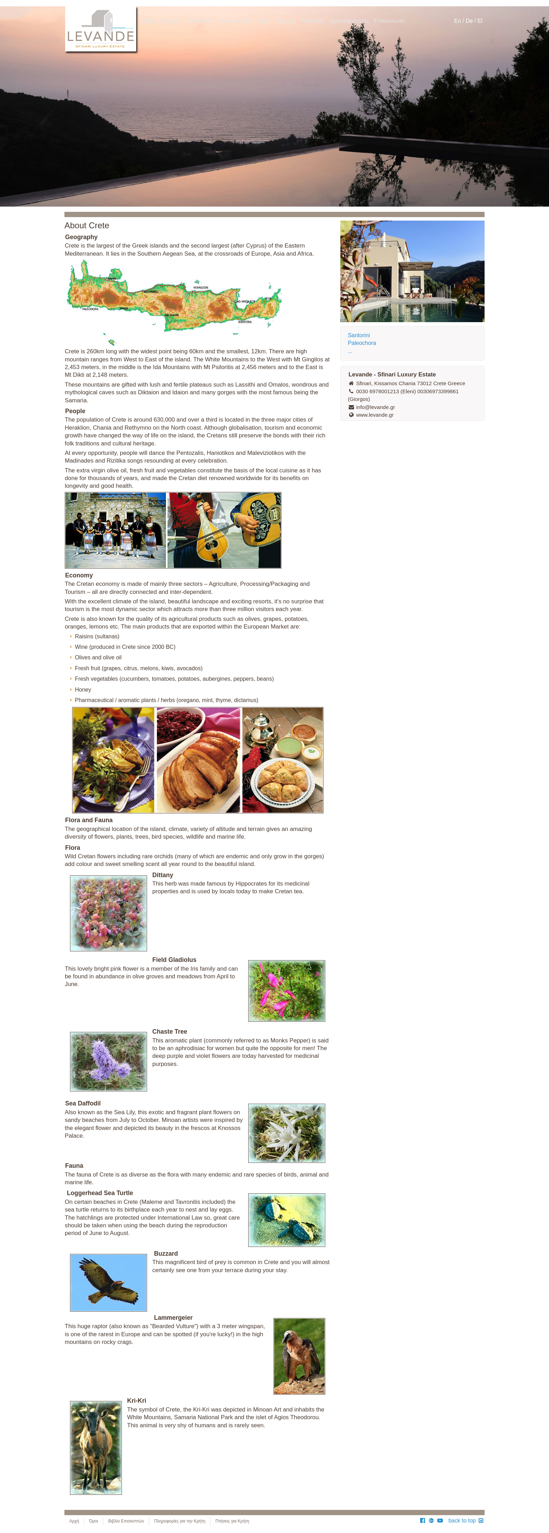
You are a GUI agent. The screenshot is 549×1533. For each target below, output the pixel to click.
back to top (467, 1521)
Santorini (359, 335)
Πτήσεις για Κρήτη (232, 1521)
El (480, 21)
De (469, 21)
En (457, 21)
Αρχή (74, 1521)
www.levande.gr (371, 415)
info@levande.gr (371, 407)
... (350, 351)
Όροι (93, 1521)
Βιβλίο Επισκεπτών (126, 1521)
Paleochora (362, 343)
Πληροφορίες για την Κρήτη (179, 1521)
